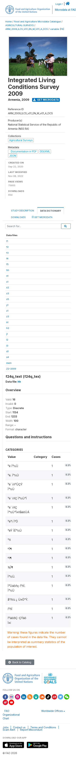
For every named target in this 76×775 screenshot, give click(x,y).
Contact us (19, 727)
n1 (7, 275)
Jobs (6, 727)
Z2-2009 (11, 368)
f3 (7, 252)
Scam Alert (9, 729)
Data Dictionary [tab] (50, 210)
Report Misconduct (31, 729)
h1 (7, 322)
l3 (7, 345)
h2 (7, 328)
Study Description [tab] (22, 210)
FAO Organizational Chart (11, 714)
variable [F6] (57, 29)
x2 (7, 287)
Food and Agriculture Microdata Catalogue (37, 21)
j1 (7, 334)
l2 (7, 339)
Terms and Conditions (43, 727)
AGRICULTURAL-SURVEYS (19, 25)
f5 (7, 264)
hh (7, 270)
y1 (7, 305)
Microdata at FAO (65, 9)
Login (58, 4)
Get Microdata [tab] (42, 217)
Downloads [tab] (18, 217)
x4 (7, 357)
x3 (7, 293)
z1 (7, 310)
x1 (7, 281)
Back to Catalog (19, 662)
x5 (7, 299)
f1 (7, 241)
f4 (7, 258)
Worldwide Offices (52, 710)
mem (9, 362)
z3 (7, 316)
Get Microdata (46, 99)
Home (8, 21)
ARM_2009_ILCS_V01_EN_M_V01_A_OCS (26, 29)
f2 (7, 246)
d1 (7, 351)
